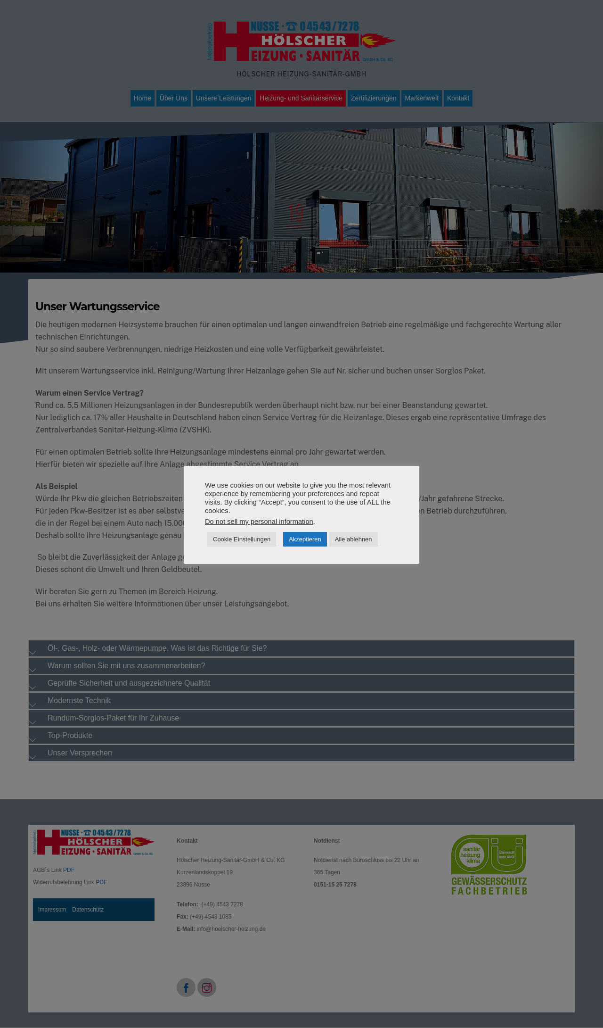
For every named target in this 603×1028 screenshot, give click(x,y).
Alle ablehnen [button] (353, 539)
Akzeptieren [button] (305, 539)
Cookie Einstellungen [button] (241, 539)
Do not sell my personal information (259, 521)
